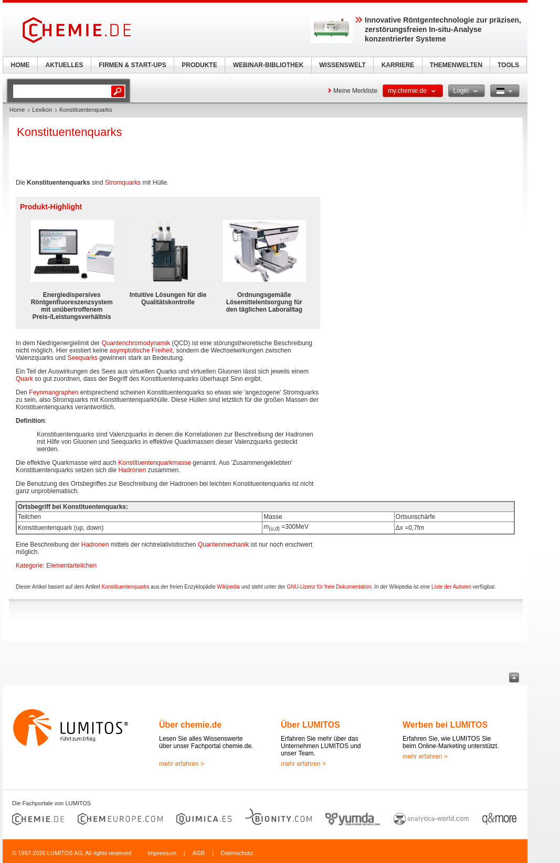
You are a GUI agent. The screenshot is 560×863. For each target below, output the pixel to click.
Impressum (161, 853)
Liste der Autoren (451, 587)
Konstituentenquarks (125, 587)
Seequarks (83, 357)
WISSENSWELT (342, 65)
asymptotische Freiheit (141, 350)
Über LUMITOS (310, 724)
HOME (20, 65)
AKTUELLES (64, 65)
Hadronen (132, 470)
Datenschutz (237, 853)
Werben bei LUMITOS (445, 724)
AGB (199, 853)
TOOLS (508, 65)
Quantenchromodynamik (135, 343)
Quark (24, 378)
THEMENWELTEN (456, 65)
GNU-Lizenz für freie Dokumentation (329, 587)
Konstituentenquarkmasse (154, 462)
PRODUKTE (199, 65)
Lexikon (42, 109)
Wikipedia (228, 587)
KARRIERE (398, 65)
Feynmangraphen (53, 392)
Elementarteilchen (71, 565)
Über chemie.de (190, 724)
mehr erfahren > (181, 764)
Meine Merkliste (355, 90)
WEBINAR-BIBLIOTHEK (268, 65)
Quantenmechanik (223, 544)
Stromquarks (123, 182)
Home (17, 109)
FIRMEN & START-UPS (132, 65)
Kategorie (29, 565)
